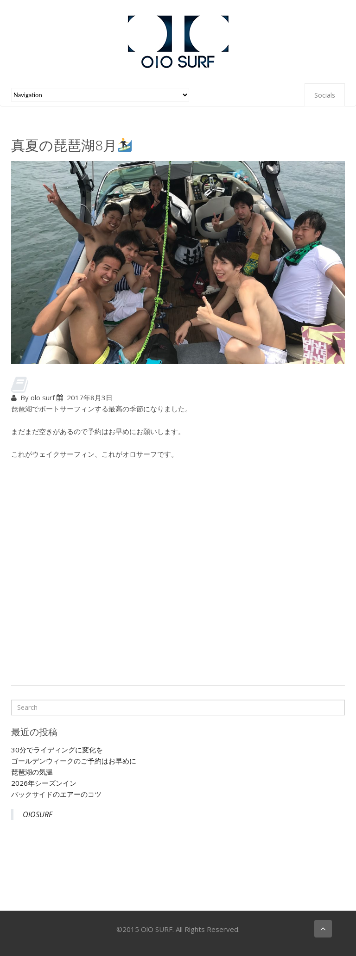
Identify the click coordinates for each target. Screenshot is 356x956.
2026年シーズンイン (43, 783)
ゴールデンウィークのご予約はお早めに (73, 760)
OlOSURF (37, 814)
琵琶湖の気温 (32, 771)
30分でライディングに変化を (57, 749)
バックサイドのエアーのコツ (56, 794)
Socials (324, 95)
